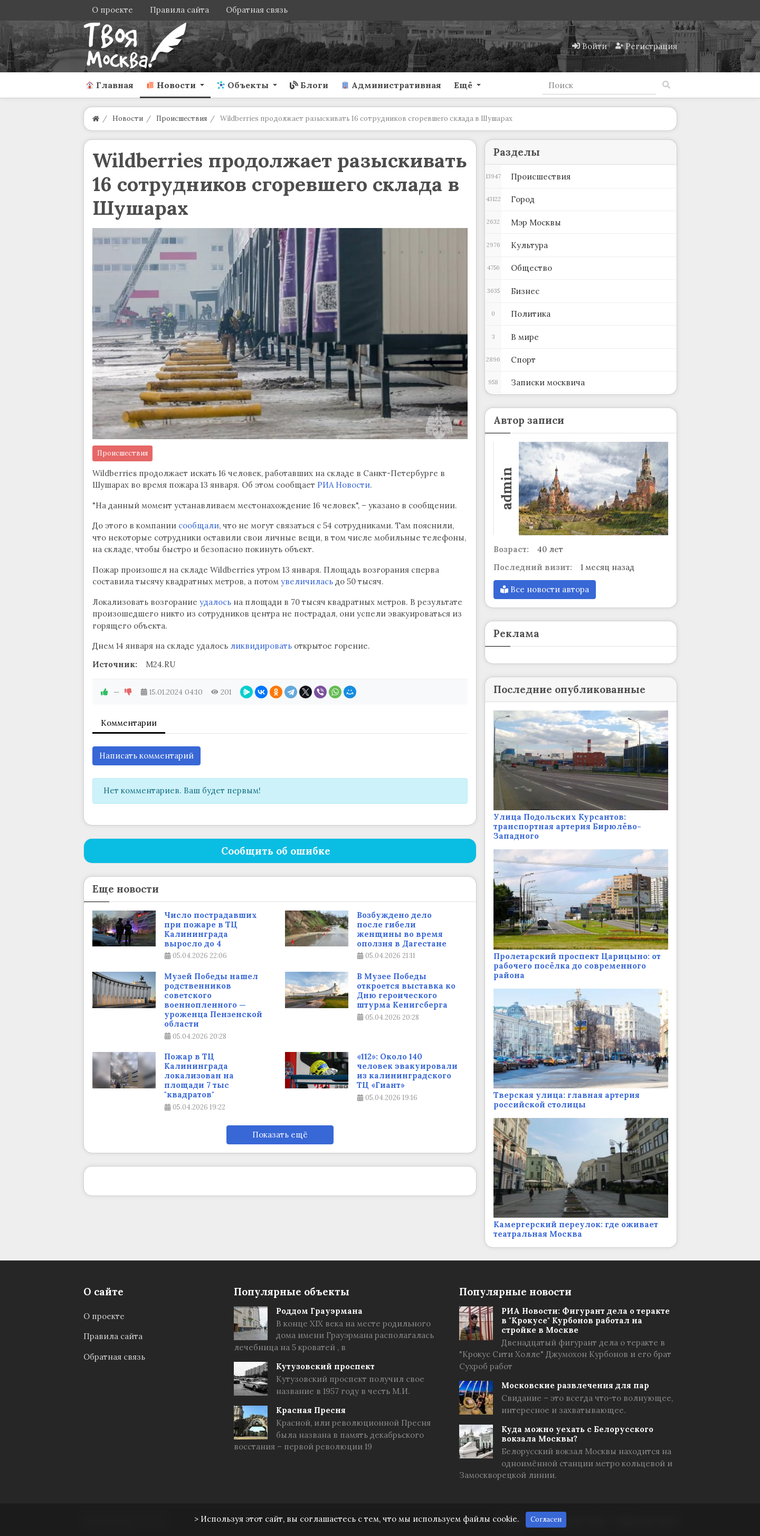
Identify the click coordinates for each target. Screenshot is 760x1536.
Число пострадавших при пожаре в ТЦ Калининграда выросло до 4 (210, 930)
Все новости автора (544, 589)
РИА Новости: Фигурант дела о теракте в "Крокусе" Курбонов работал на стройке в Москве (585, 1320)
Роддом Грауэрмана (319, 1311)
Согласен (546, 1519)
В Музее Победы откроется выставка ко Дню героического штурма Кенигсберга (406, 991)
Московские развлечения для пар (575, 1385)
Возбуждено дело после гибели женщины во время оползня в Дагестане (401, 930)
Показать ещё (280, 1135)
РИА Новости (343, 485)
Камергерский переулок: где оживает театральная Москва (575, 1229)
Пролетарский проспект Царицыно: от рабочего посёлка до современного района (577, 965)
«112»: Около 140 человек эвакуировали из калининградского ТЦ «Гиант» (407, 1071)
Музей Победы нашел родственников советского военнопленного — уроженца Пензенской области (213, 1000)
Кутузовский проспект (325, 1366)
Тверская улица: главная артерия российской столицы (566, 1100)
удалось (215, 602)
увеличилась (307, 581)
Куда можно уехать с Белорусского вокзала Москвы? (577, 1434)
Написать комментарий (146, 756)
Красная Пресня (311, 1410)
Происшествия (122, 453)
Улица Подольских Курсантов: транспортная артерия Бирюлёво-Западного (567, 826)
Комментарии (129, 723)
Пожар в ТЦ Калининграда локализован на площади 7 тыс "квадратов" (199, 1075)
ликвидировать (261, 646)
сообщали (198, 525)
